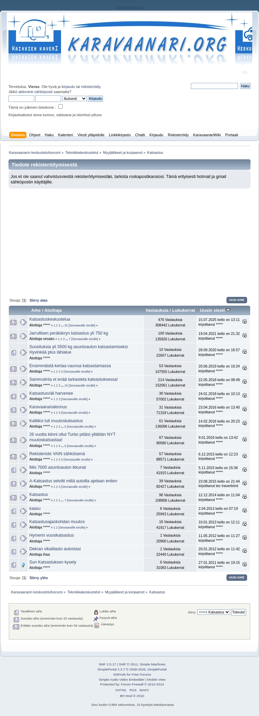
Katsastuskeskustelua (49, 319)
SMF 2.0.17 (107, 664)
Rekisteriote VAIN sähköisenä (57, 453)
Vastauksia (156, 310)
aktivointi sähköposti (35, 92)
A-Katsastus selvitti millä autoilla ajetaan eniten (73, 481)
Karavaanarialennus (48, 407)
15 (66, 385)
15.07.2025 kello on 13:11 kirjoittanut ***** (219, 322)
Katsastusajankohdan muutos (57, 521)
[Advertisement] (129, 239)
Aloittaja (53, 310)
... (62, 325)
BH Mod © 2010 (132, 696)
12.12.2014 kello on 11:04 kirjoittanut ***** (219, 497)
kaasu (34, 508)
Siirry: (192, 612)
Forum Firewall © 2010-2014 (142, 684)
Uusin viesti (215, 310)
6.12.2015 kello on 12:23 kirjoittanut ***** (218, 456)
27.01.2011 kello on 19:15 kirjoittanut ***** (219, 564)
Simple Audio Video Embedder (121, 679)
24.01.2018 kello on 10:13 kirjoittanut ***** (219, 396)
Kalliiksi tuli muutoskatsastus (56, 420)
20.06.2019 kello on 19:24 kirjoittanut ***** (219, 368)
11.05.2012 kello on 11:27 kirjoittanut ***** (219, 538)
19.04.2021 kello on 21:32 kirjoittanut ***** (219, 336)
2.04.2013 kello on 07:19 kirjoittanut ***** (218, 510)
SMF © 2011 (128, 664)
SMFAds (119, 674)
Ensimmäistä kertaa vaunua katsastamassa (70, 365)
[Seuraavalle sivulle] (81, 325)
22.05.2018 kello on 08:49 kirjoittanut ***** (219, 382)
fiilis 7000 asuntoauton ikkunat (57, 467)
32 (66, 325)
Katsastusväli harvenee (51, 393)
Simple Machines (152, 664)
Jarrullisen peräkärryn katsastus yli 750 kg (68, 333)
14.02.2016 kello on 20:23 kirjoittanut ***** (219, 423)
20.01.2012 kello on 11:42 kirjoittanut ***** (219, 551)
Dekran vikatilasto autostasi (55, 549)
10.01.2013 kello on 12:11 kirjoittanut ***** (219, 524)
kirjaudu (68, 87)
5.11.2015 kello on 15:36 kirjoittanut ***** (218, 470)
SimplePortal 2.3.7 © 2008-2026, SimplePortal (131, 669)
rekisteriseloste (129, 7)
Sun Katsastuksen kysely (52, 562)
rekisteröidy (90, 87)
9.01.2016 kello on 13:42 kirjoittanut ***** (218, 439)
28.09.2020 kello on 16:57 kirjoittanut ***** (219, 352)
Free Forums (141, 674)
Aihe (36, 310)
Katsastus (38, 494)
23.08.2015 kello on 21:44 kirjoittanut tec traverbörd (219, 483)
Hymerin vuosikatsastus (51, 535)
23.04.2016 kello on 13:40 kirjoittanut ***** (219, 409)
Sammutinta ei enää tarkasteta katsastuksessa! (73, 379)
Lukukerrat (183, 310)
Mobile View (156, 679)
